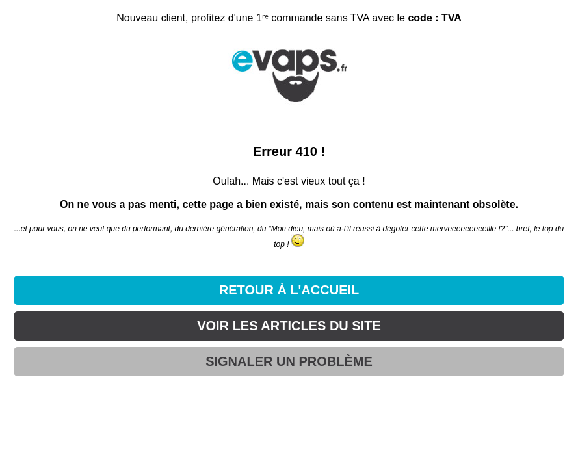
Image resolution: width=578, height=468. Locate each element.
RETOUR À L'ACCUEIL (289, 290)
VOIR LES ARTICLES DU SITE (289, 325)
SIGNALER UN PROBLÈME (289, 361)
